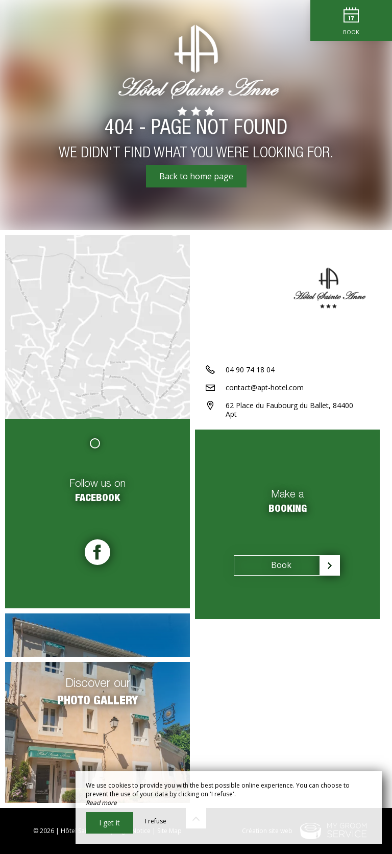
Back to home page (196, 176)
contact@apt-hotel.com (265, 387)
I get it (109, 822)
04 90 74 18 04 (250, 369)
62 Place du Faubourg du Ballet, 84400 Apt (289, 409)
